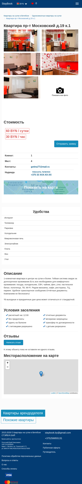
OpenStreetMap (63, 393)
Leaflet (53, 393)
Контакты (47, 443)
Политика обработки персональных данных (21, 456)
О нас (4, 464)
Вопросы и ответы (10, 460)
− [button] (8, 367)
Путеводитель (49, 452)
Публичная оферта (51, 448)
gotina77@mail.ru (40, 167)
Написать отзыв (13, 342)
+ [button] (8, 363)
